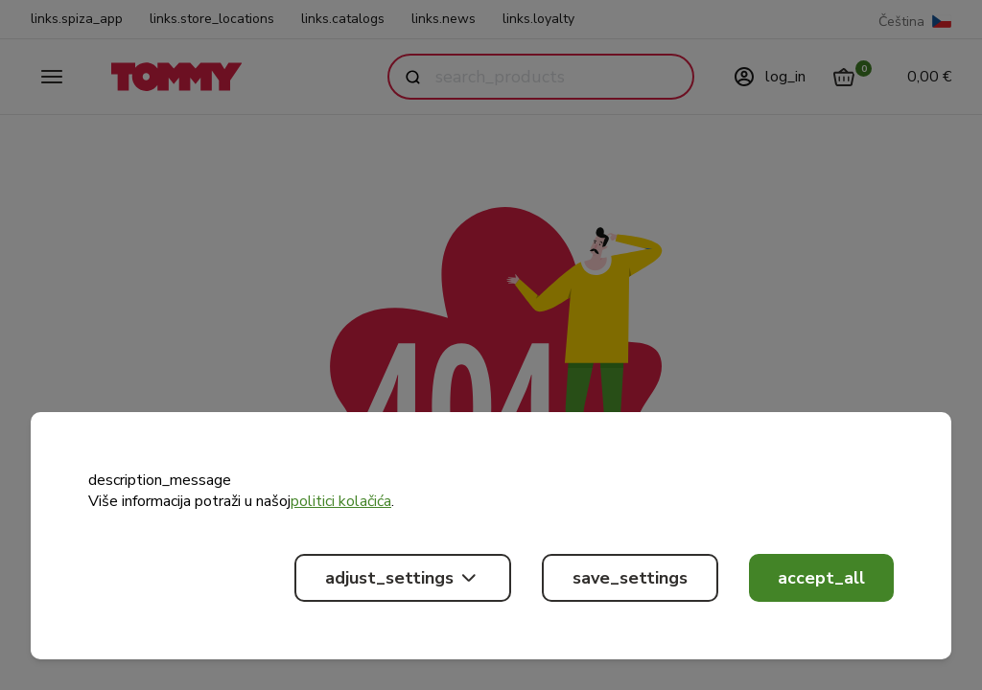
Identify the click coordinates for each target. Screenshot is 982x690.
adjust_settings (402, 577)
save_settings (630, 577)
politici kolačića (341, 501)
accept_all (821, 577)
